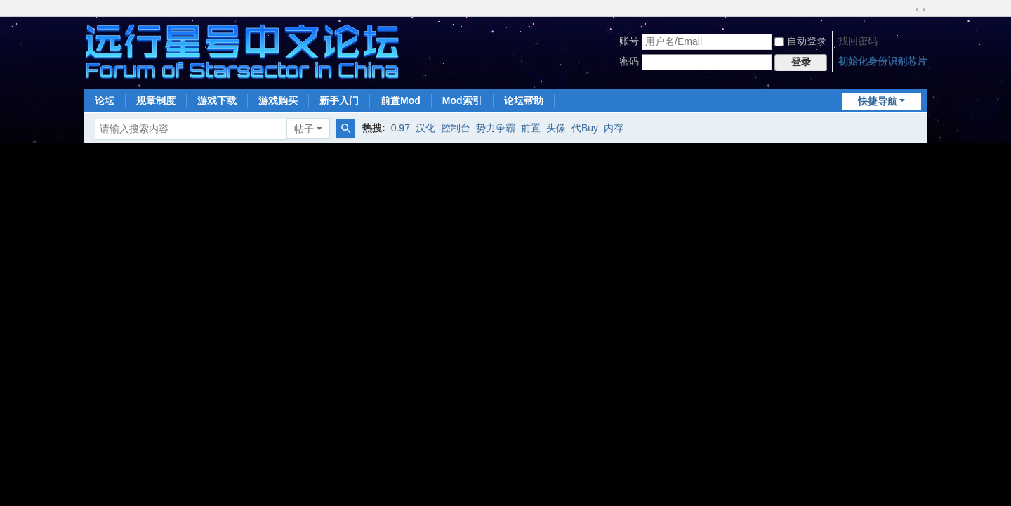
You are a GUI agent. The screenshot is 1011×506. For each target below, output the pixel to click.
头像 (556, 128)
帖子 (304, 128)
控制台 (455, 128)
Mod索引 (462, 100)
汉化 (425, 128)
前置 (531, 128)
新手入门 (339, 100)
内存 (613, 128)
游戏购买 (278, 100)
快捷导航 (877, 101)
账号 (629, 40)
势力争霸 (495, 128)
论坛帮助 (523, 100)
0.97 (400, 128)
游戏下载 (217, 100)
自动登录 (800, 40)
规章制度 (156, 100)
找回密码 (858, 40)
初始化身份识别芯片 (882, 61)
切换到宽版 (920, 10)
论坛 (104, 100)
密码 (629, 61)
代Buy (584, 128)
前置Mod (401, 100)
